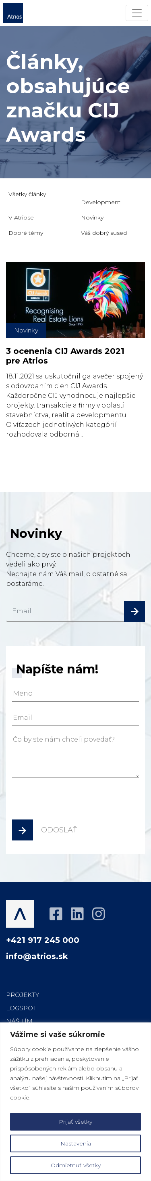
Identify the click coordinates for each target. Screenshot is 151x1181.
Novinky (92, 217)
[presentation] (73, 801)
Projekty (22, 995)
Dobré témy (25, 232)
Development (100, 202)
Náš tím (19, 1021)
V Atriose (21, 217)
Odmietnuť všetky (76, 1165)
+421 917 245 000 (42, 940)
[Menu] (137, 13)
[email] (75, 611)
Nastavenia (75, 1143)
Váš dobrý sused (104, 232)
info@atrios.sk (37, 956)
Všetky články (27, 194)
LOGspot (21, 1008)
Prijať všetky (75, 1121)
